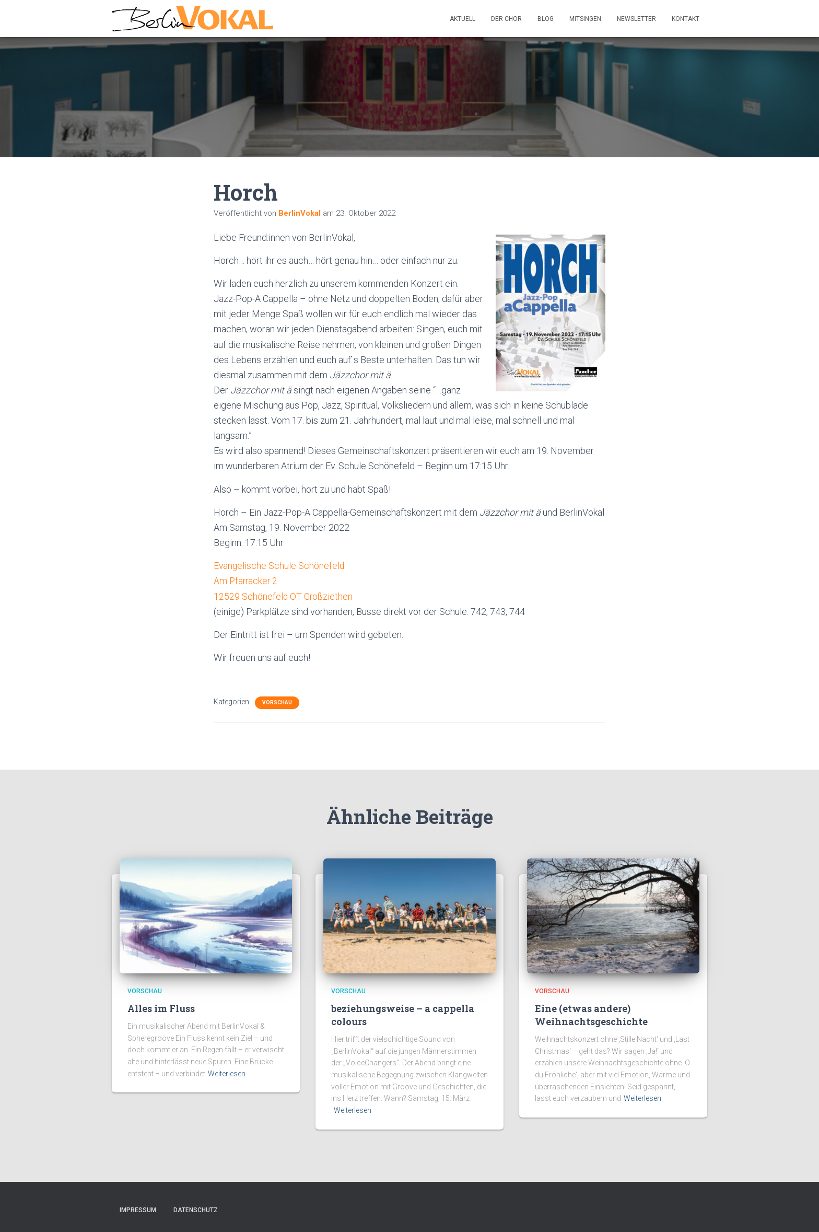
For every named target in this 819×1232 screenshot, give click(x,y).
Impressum (138, 1209)
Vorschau (277, 702)
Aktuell (462, 18)
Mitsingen (585, 18)
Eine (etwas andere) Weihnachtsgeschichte (591, 1014)
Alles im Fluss (161, 1008)
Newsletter (636, 18)
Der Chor (506, 18)
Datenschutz (195, 1209)
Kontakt (685, 18)
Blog (545, 18)
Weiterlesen (226, 1073)
